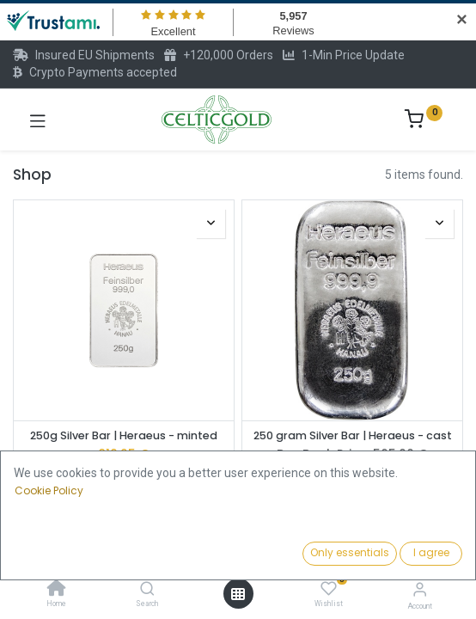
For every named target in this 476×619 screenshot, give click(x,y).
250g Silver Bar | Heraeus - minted (123, 435)
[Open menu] (238, 594)
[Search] (147, 590)
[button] (367, 554)
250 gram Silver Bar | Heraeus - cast (352, 435)
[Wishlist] (329, 589)
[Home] (56, 590)
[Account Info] (420, 589)
